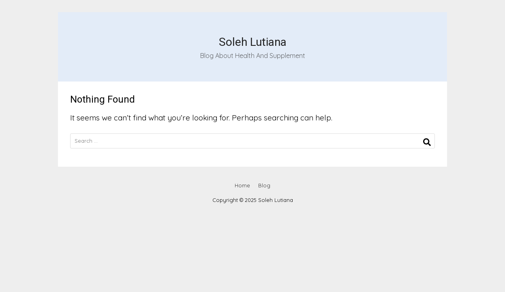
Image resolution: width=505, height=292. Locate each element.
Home (242, 185)
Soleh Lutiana (253, 42)
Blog (264, 185)
